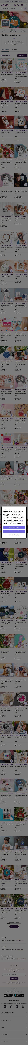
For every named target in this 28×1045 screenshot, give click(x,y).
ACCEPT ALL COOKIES (14, 527)
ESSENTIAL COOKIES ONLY (14, 530)
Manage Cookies (14, 534)
